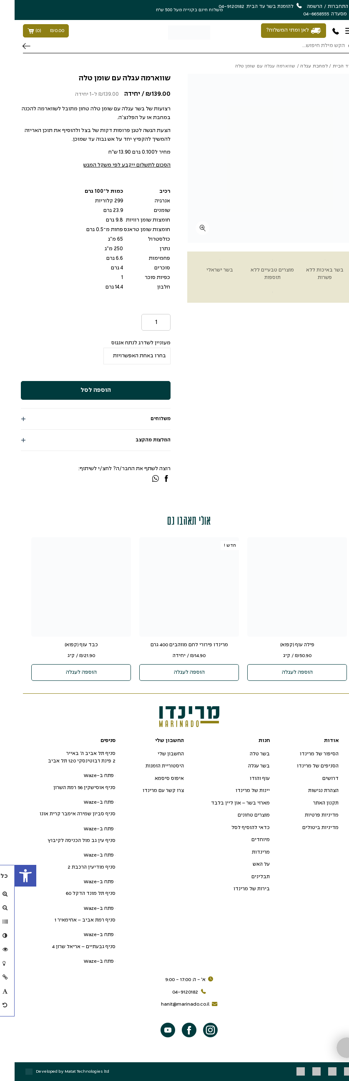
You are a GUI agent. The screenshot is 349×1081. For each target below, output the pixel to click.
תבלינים (246, 876)
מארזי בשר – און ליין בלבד (225, 803)
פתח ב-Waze (85, 775)
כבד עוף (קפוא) (66, 645)
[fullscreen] (188, 228)
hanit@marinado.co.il (175, 1004)
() (31, 31)
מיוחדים (246, 839)
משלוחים (146, 418)
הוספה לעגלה (282, 672)
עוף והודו (245, 778)
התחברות (323, 6)
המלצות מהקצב (138, 440)
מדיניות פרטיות (307, 815)
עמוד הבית (329, 66)
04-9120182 (176, 992)
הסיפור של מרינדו (304, 754)
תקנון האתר (311, 803)
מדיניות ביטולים (306, 827)
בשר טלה (245, 754)
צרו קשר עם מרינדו (148, 790)
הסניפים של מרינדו (303, 766)
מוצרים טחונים (239, 815)
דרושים (316, 778)
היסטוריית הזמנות (150, 766)
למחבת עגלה (299, 66)
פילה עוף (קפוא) (283, 645)
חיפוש (12, 46)
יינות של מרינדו (238, 790)
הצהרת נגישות (309, 790)
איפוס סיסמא (154, 778)
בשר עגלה (244, 766)
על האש (246, 864)
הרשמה (300, 6)
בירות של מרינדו (237, 889)
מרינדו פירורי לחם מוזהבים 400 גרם (174, 645)
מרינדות (246, 852)
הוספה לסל (81, 390)
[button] (11, 876)
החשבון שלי (156, 754)
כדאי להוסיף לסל (236, 827)
